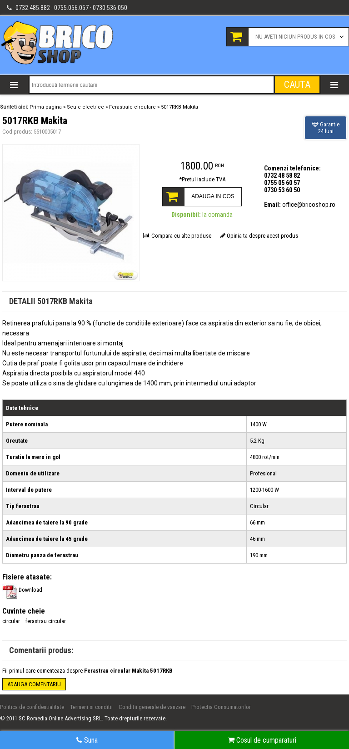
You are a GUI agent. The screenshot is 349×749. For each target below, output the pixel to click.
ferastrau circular (45, 621)
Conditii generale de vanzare (152, 707)
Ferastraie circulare (132, 107)
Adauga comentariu (34, 684)
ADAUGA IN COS (212, 196)
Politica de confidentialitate (32, 707)
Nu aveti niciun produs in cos (295, 36)
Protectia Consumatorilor (221, 707)
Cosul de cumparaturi (262, 740)
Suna (87, 740)
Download (22, 589)
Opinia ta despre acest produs (259, 235)
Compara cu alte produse (177, 235)
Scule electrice (85, 107)
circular (11, 621)
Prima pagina (46, 107)
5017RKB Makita (179, 107)
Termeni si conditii (91, 707)
